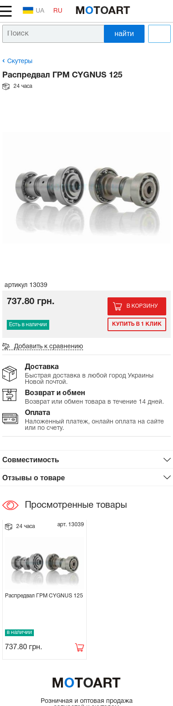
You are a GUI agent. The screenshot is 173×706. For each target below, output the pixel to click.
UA (33, 10)
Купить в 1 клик (137, 324)
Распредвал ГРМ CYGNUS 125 (44, 595)
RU (57, 11)
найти (124, 33)
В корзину (142, 306)
